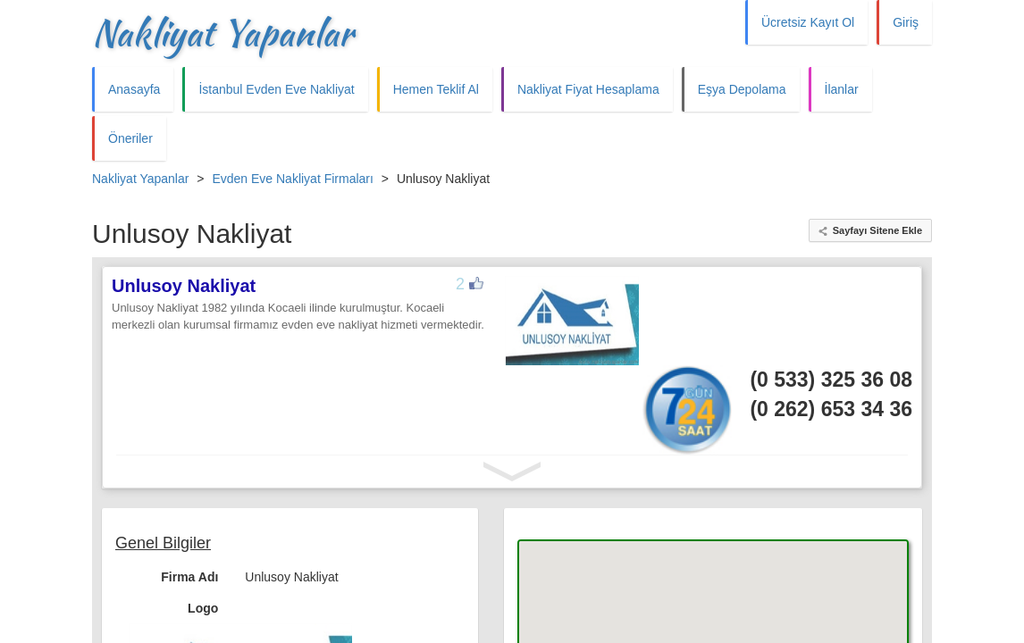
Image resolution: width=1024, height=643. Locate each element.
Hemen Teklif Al (436, 89)
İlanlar (842, 89)
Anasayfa (134, 89)
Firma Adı (189, 577)
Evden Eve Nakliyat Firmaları (293, 178)
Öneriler (130, 138)
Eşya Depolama (742, 89)
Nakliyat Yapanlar (222, 33)
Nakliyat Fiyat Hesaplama (588, 89)
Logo (203, 608)
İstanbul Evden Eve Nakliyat (276, 89)
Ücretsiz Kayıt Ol (807, 22)
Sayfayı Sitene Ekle (877, 230)
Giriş (906, 22)
